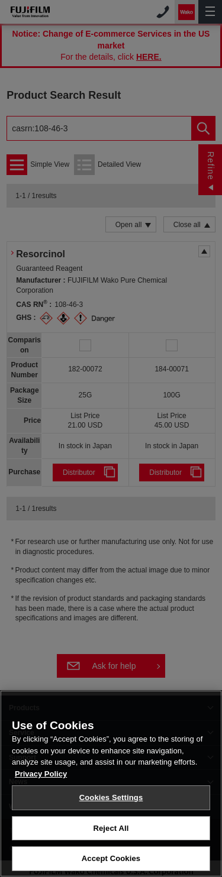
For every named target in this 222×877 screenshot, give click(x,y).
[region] (111, 783)
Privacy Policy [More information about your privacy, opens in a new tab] (41, 773)
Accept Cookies (111, 858)
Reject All (110, 828)
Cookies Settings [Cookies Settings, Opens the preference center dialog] (111, 797)
